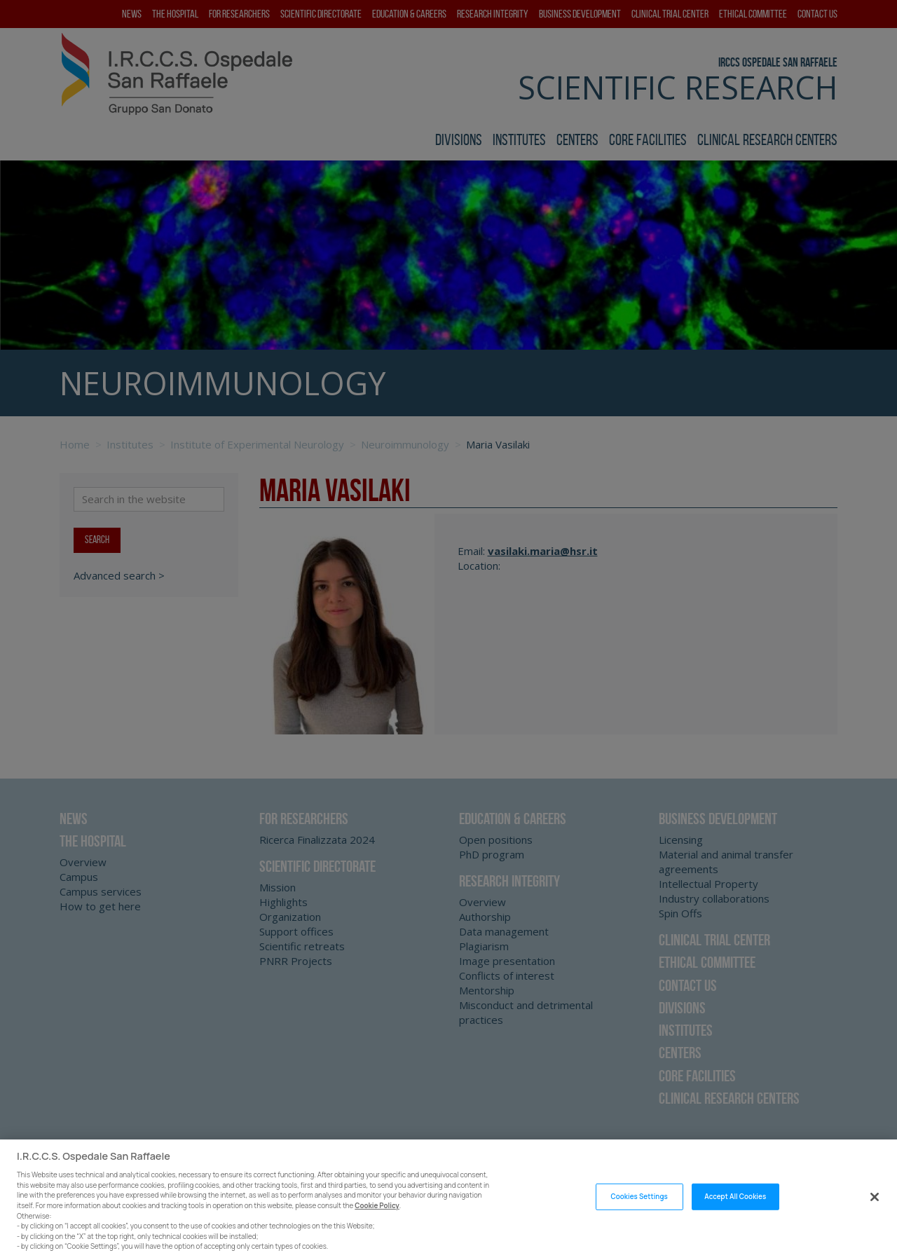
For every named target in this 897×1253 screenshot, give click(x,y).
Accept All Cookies (735, 1216)
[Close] (874, 1217)
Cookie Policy (377, 1225)
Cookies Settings (638, 1216)
